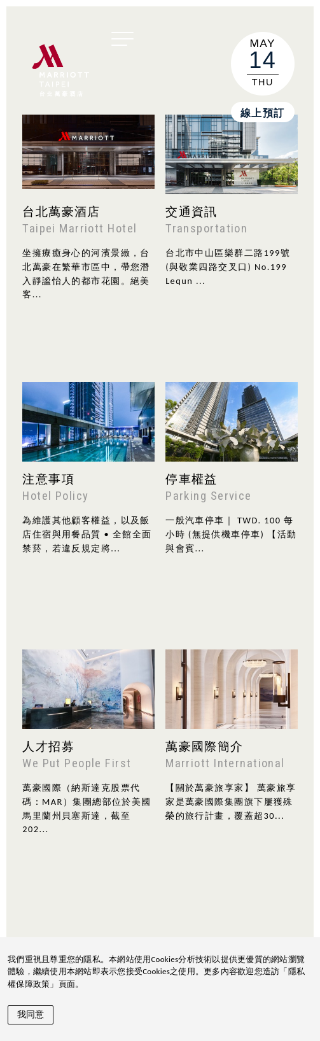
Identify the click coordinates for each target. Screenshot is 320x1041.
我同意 (30, 1014)
